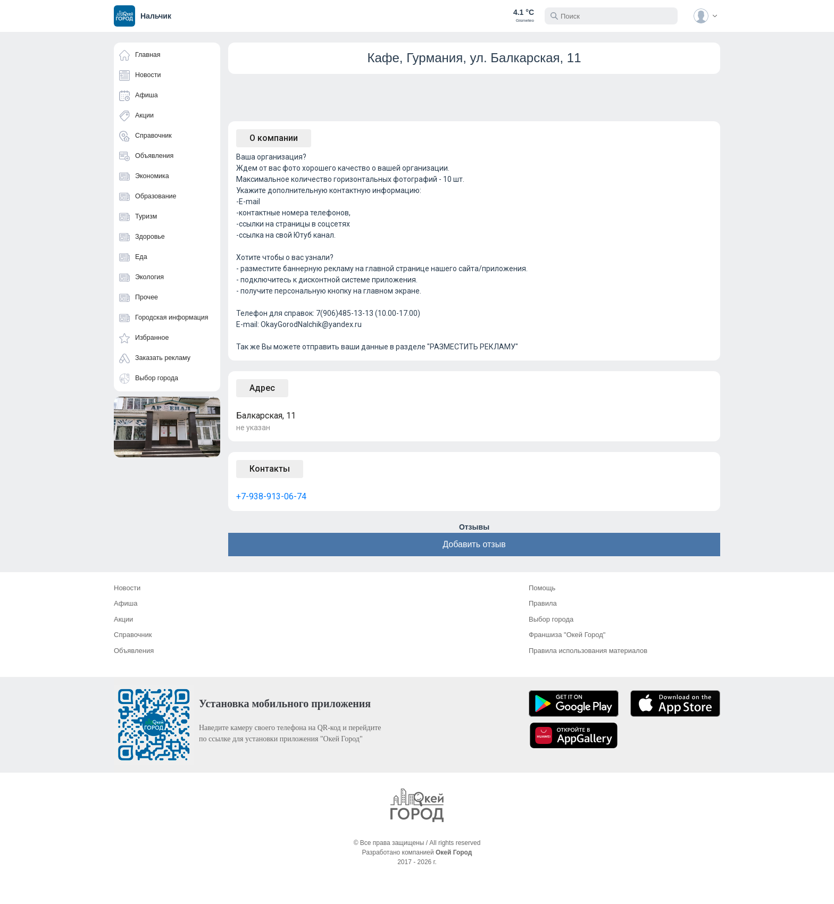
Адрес (262, 388)
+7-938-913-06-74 (271, 496)
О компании (273, 138)
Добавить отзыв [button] (474, 544)
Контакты (269, 469)
